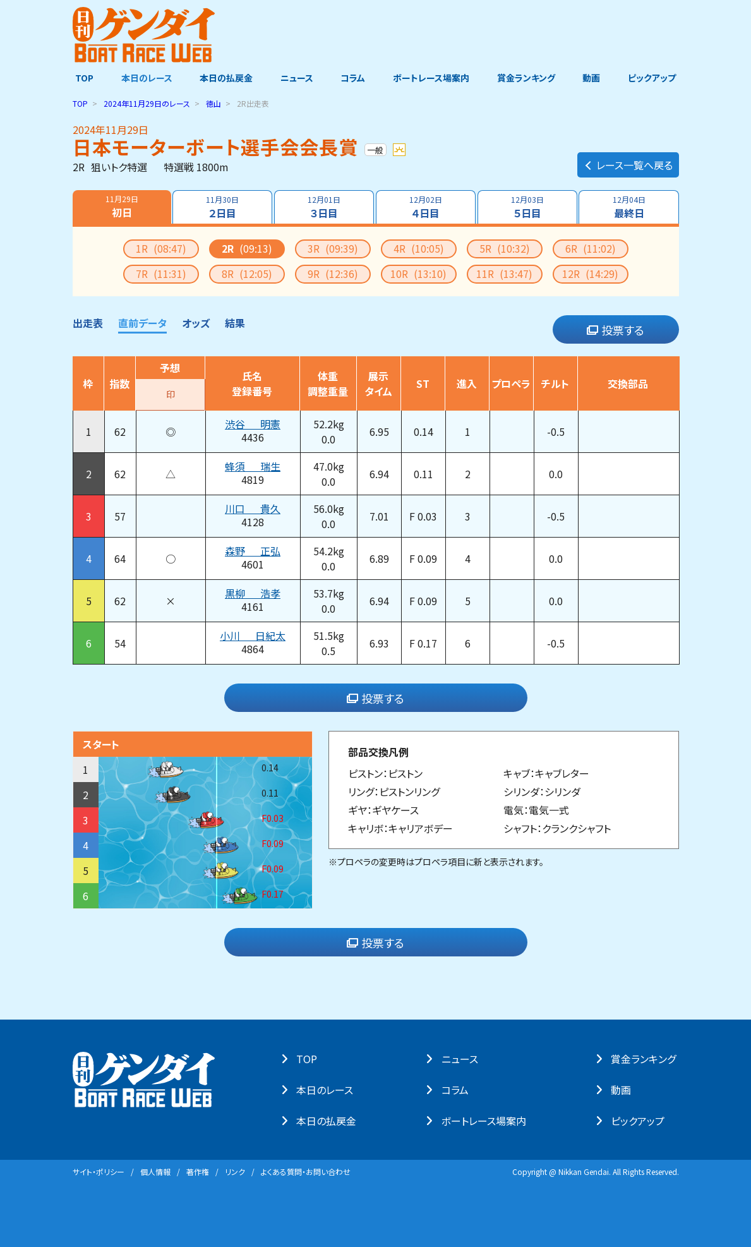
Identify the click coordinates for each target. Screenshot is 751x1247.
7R (161, 273)
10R (418, 273)
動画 (594, 77)
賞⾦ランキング (645, 1058)
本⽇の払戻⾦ (329, 1120)
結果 (235, 322)
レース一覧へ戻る (628, 161)
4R (419, 248)
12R (590, 273)
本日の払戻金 (224, 77)
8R (247, 273)
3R (333, 248)
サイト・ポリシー (98, 1171)
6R (590, 248)
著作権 (197, 1171)
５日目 (527, 207)
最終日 (629, 207)
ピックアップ (655, 77)
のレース (147, 103)
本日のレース (144, 77)
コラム (353, 77)
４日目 (425, 207)
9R (333, 273)
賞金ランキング (527, 77)
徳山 (213, 103)
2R (247, 248)
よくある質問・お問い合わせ (306, 1171)
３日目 (324, 207)
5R (504, 248)
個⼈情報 (155, 1171)
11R (504, 273)
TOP (82, 77)
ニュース (296, 77)
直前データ (142, 322)
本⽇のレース (327, 1089)
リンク (235, 1171)
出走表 (88, 322)
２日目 (222, 207)
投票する (615, 330)
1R (161, 248)
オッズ (196, 322)
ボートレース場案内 (432, 77)
